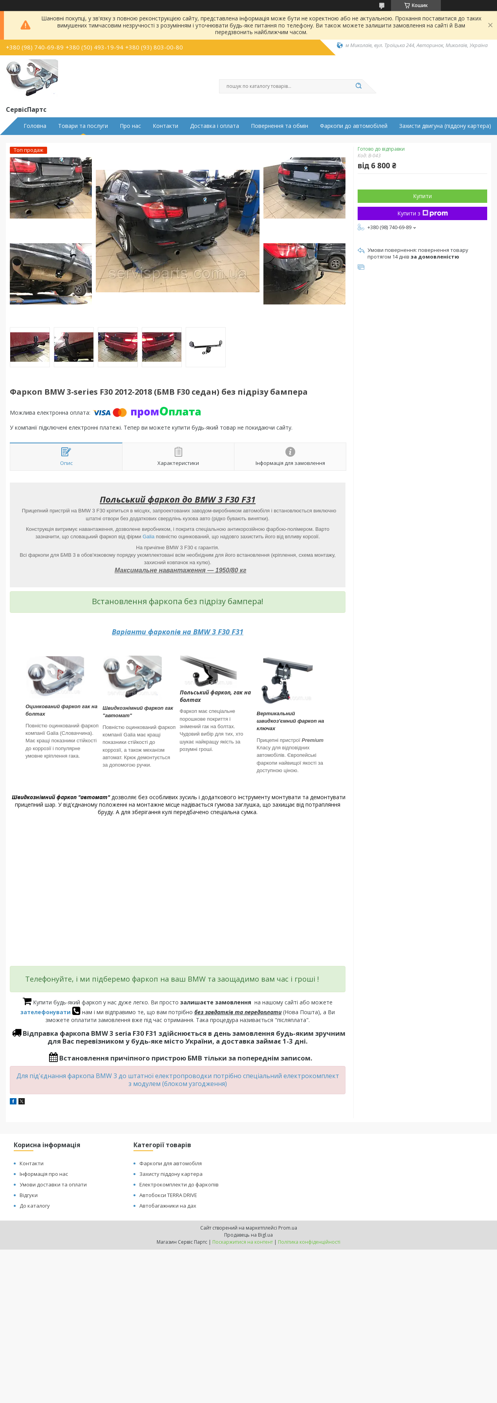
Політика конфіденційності (309, 1242)
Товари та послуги (83, 126)
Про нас (130, 126)
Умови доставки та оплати (53, 1184)
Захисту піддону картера (171, 1173)
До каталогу (35, 1205)
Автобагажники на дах (167, 1205)
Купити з (422, 213)
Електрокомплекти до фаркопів (179, 1184)
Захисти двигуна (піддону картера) (445, 126)
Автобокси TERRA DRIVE (168, 1195)
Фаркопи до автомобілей (353, 126)
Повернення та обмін (279, 126)
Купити (422, 196)
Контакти (165, 126)
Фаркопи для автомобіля (170, 1163)
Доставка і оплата (214, 126)
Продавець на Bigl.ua (248, 1235)
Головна (35, 126)
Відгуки (29, 1195)
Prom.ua (287, 1227)
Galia (148, 536)
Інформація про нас (44, 1173)
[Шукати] (358, 86)
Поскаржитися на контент (242, 1242)
